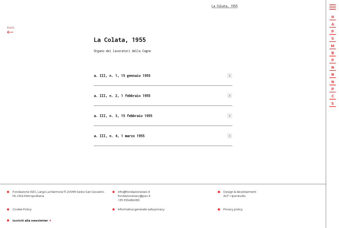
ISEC (14, 6)
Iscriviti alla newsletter (30, 220)
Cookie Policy (22, 209)
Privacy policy (233, 209)
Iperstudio (239, 196)
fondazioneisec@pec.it (134, 196)
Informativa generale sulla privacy (141, 209)
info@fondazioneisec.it (134, 191)
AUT (226, 196)
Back (10, 27)
